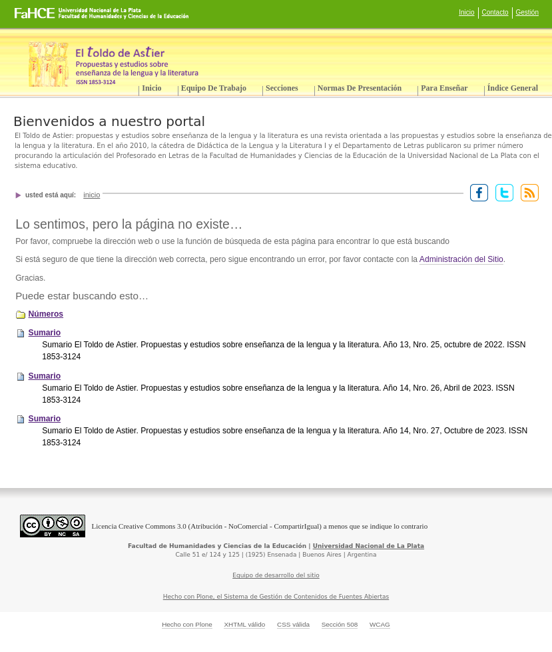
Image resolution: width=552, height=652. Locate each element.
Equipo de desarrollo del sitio (276, 575)
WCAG (380, 624)
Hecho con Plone (187, 624)
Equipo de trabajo (213, 88)
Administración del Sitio (461, 259)
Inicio (466, 12)
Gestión (527, 12)
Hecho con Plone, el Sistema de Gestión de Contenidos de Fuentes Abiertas (276, 596)
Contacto (495, 12)
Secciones (282, 88)
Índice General (512, 88)
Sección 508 (340, 624)
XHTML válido (244, 624)
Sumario (45, 332)
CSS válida (293, 624)
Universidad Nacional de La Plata (368, 546)
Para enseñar (444, 88)
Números (46, 314)
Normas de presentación (360, 88)
